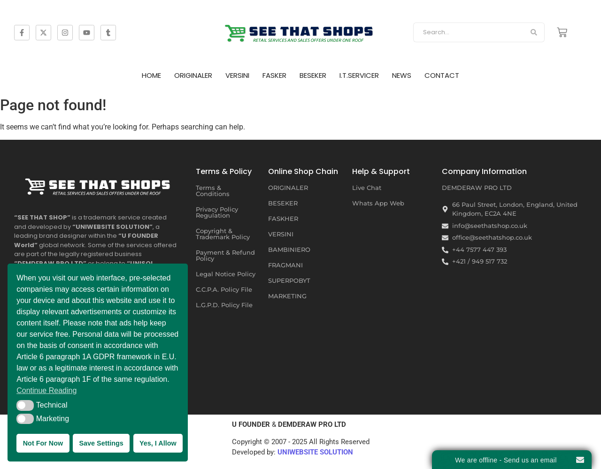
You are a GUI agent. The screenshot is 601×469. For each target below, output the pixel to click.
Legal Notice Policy (225, 274)
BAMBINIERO (289, 249)
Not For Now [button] (43, 443)
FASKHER (283, 218)
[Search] (468, 32)
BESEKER (313, 75)
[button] (25, 405)
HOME (151, 75)
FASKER (274, 75)
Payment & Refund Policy (225, 255)
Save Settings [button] (101, 443)
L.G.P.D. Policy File (224, 305)
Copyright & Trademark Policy (223, 234)
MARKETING (287, 296)
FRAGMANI (285, 265)
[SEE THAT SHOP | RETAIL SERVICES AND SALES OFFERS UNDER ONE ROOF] (99, 184)
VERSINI (237, 75)
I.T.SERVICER (359, 75)
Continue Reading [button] (46, 390)
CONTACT (441, 75)
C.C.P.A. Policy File (224, 289)
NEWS (401, 75)
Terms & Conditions (213, 190)
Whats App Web (378, 203)
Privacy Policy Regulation (217, 212)
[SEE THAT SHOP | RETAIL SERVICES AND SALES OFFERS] (300, 30)
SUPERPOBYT (289, 280)
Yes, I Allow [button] (158, 443)
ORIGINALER (193, 75)
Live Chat (366, 187)
